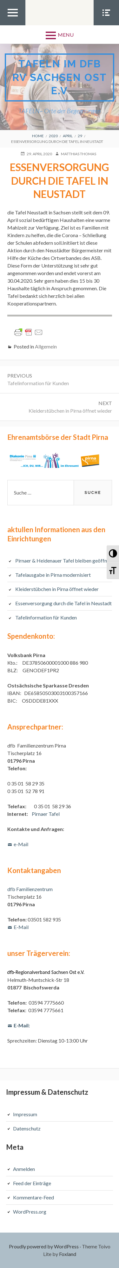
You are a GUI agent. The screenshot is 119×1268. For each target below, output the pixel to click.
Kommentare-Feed (33, 1197)
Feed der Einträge (32, 1183)
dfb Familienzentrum (30, 889)
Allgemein (46, 346)
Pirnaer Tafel (46, 814)
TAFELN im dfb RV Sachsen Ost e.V (59, 77)
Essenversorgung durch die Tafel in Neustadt (63, 603)
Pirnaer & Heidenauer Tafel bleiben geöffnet (63, 560)
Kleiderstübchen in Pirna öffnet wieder (57, 589)
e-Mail (21, 844)
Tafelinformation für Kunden (46, 617)
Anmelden (24, 1169)
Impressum (25, 1114)
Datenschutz (27, 1128)
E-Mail (21, 927)
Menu (66, 35)
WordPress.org (29, 1212)
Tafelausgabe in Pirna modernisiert (53, 575)
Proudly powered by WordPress (44, 1246)
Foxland (67, 1254)
